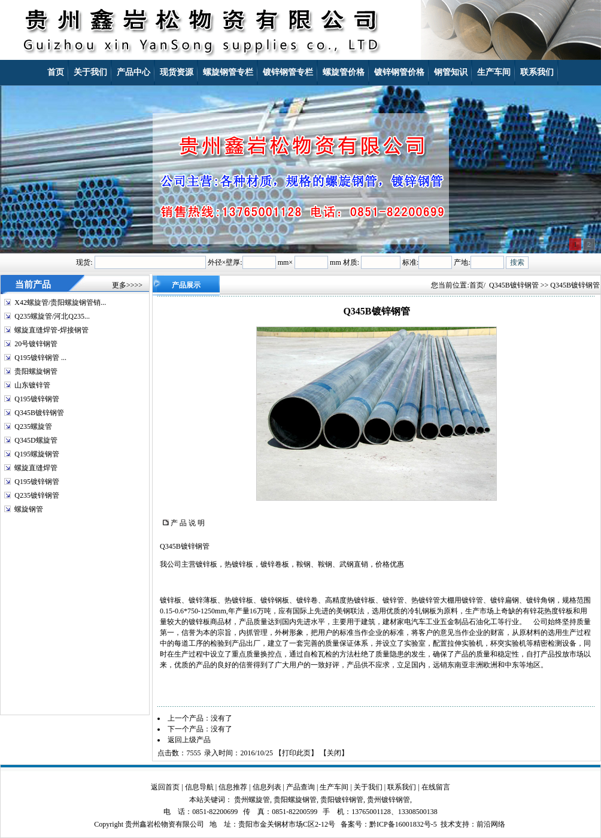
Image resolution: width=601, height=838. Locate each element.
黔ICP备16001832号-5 (403, 824)
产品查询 (300, 787)
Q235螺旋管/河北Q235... (52, 316)
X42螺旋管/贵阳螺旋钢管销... (60, 302)
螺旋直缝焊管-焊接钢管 (51, 330)
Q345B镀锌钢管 (39, 413)
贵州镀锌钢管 (388, 799)
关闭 (334, 753)
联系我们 (401, 787)
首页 (476, 285)
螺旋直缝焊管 (35, 468)
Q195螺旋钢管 (36, 454)
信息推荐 (232, 787)
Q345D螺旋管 (35, 440)
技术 (448, 824)
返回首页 (165, 787)
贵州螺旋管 (252, 799)
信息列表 (267, 787)
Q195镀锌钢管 (36, 399)
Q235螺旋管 (33, 426)
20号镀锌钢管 (35, 344)
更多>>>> (127, 285)
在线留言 (435, 787)
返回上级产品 (189, 740)
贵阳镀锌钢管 (341, 799)
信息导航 (199, 787)
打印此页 (296, 753)
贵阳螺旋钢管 (35, 371)
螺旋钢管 (28, 509)
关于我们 (368, 787)
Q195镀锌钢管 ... (40, 357)
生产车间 (334, 787)
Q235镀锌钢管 (36, 495)
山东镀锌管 (32, 385)
